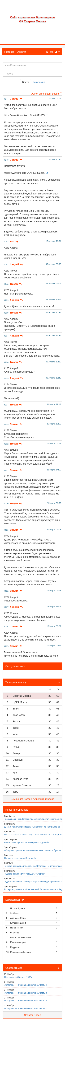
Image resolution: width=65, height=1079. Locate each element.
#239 (6, 300)
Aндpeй (14, 264)
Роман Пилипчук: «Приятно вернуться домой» (26, 842)
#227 (6, 607)
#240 (6, 284)
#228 (6, 591)
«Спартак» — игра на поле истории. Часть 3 (25, 993)
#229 (6, 530)
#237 (6, 336)
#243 (6, 160)
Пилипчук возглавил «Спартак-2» (20, 858)
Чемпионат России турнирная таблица (32, 799)
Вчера (55, 93)
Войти (25, 82)
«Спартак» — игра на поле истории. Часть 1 (25, 1008)
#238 (6, 313)
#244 (6, 99)
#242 (6, 241)
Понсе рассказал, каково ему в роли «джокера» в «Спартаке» (34, 834)
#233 (6, 424)
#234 (6, 405)
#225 (6, 646)
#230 (6, 503)
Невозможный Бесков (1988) (18, 977)
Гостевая (9, 51)
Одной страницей (41, 93)
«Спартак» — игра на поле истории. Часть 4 (25, 985)
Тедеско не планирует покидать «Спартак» (24, 874)
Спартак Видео (32, 1015)
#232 (6, 444)
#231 (6, 470)
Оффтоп (21, 51)
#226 (6, 626)
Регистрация (39, 82)
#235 (6, 378)
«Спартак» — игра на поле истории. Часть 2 (25, 1000)
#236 (6, 362)
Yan (12, 241)
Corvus (14, 98)
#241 (6, 264)
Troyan (14, 284)
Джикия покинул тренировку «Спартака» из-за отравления (32, 827)
